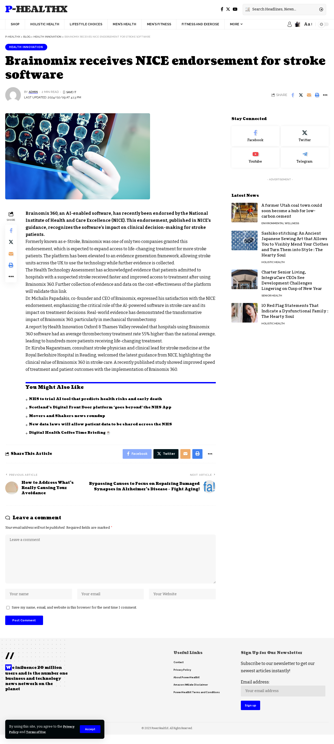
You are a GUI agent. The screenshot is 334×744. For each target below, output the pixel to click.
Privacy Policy (21, 732)
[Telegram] (305, 154)
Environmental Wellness (280, 219)
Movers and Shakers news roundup (68, 416)
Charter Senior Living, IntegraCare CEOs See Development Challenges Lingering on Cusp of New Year (291, 277)
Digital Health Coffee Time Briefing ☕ (71, 433)
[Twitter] (228, 9)
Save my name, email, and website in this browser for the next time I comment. (74, 613)
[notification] (297, 24)
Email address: (284, 695)
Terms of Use (52, 732)
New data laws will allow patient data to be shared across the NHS (103, 424)
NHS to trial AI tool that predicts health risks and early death (98, 399)
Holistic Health (273, 258)
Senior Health (271, 292)
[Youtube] (255, 154)
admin (34, 92)
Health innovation (28, 47)
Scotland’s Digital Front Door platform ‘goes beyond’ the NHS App (103, 407)
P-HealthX (36, 9)
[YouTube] (235, 9)
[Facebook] (222, 9)
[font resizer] (308, 24)
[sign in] (289, 24)
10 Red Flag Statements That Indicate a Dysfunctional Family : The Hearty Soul (294, 308)
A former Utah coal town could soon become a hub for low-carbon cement (291, 208)
